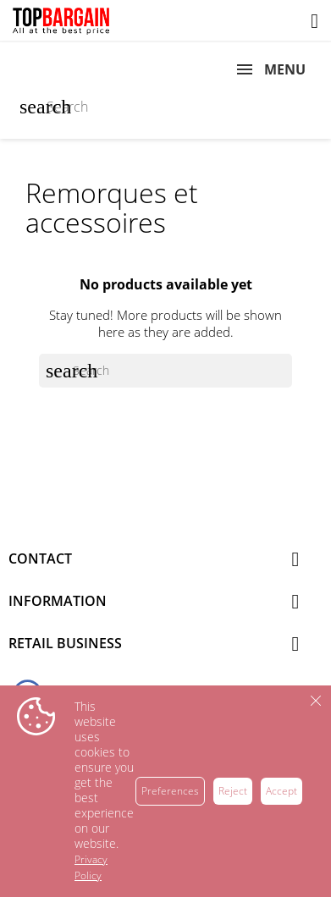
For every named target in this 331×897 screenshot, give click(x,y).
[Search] (165, 107)
